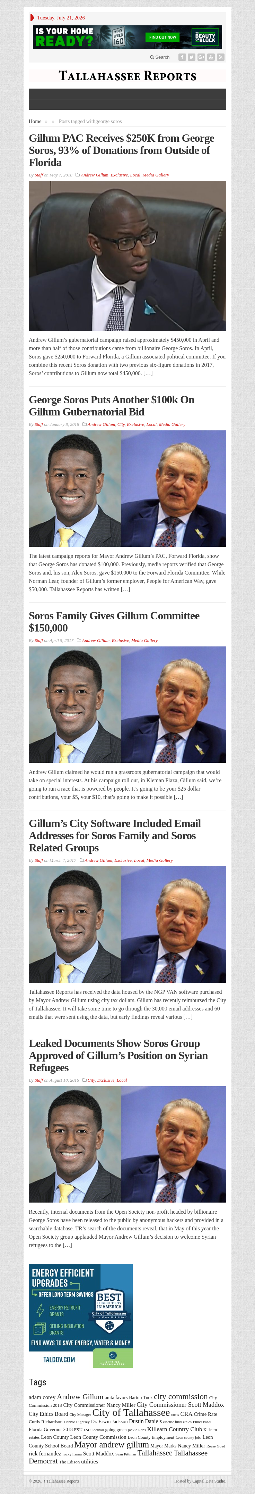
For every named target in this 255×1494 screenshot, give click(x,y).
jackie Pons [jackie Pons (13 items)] (137, 1430)
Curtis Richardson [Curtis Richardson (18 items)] (45, 1421)
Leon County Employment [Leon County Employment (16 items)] (151, 1437)
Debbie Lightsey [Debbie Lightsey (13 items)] (77, 1422)
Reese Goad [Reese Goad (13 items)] (215, 1446)
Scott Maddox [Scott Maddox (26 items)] (98, 1453)
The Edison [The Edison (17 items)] (69, 1461)
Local (135, 175)
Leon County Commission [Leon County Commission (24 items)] (98, 1437)
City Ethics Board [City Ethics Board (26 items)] (48, 1414)
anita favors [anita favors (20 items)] (116, 1397)
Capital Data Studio (208, 1481)
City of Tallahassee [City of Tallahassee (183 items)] (131, 1412)
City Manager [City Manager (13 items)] (80, 1414)
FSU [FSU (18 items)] (78, 1429)
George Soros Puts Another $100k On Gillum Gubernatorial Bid (111, 405)
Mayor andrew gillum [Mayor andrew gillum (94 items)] (111, 1444)
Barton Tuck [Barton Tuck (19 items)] (140, 1397)
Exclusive (119, 175)
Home (35, 121)
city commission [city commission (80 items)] (181, 1396)
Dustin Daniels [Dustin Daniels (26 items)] (145, 1421)
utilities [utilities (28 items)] (89, 1461)
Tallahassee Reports (61, 1481)
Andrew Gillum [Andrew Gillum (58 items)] (80, 1397)
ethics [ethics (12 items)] (187, 1422)
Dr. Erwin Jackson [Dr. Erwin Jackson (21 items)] (109, 1421)
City (121, 424)
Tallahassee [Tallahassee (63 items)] (155, 1452)
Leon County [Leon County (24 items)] (55, 1437)
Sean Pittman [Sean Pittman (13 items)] (125, 1454)
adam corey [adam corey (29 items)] (42, 1397)
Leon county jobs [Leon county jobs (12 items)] (188, 1437)
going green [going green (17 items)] (115, 1429)
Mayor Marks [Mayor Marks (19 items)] (163, 1445)
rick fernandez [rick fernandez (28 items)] (45, 1453)
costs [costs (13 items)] (175, 1414)
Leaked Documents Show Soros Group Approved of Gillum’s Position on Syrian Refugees (118, 1055)
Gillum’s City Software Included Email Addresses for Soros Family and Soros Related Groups (115, 835)
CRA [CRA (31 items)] (187, 1414)
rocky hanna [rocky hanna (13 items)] (72, 1454)
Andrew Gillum (94, 175)
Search (160, 57)
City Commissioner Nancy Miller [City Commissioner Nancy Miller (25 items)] (99, 1405)
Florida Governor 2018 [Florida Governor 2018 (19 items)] (51, 1429)
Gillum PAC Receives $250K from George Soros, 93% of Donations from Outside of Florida (121, 150)
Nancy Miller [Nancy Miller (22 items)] (191, 1445)
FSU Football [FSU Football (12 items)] (94, 1430)
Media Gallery (156, 175)
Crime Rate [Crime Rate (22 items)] (205, 1414)
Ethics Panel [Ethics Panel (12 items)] (202, 1422)
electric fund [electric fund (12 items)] (172, 1422)
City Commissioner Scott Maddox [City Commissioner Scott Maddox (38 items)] (180, 1404)
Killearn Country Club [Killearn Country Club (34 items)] (174, 1429)
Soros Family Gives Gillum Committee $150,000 (114, 621)
